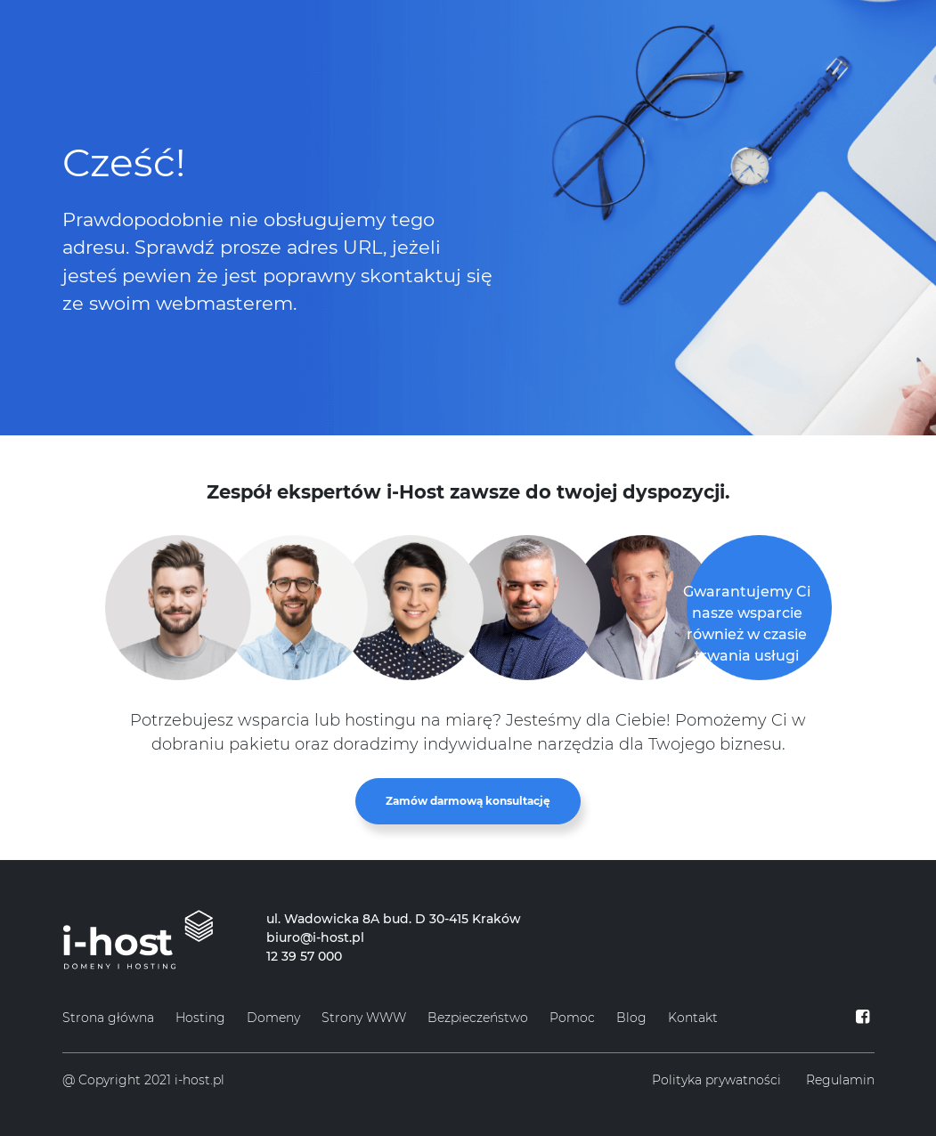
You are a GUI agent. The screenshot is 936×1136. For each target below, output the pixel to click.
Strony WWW (363, 1018)
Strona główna (108, 1018)
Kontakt (693, 1018)
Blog (631, 1018)
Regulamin (840, 1080)
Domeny (273, 1018)
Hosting (200, 1018)
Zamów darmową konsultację (468, 800)
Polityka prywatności (716, 1080)
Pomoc (572, 1018)
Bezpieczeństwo (477, 1018)
